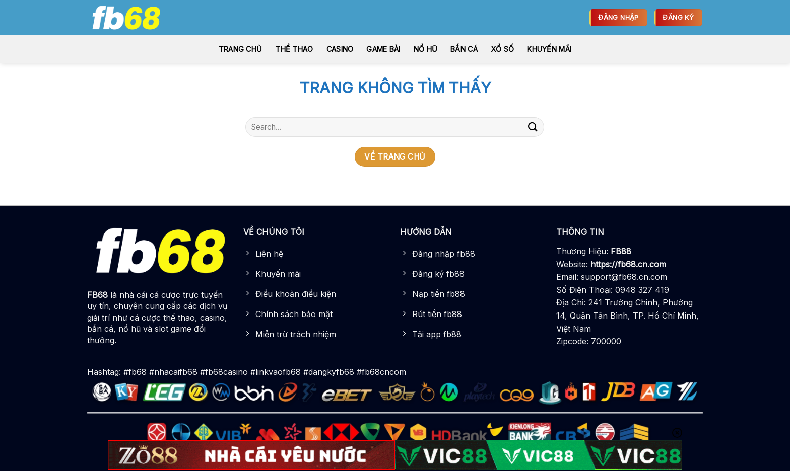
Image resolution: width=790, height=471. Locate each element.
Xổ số (502, 49)
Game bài (383, 49)
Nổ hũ (425, 49)
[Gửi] (532, 127)
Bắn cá (464, 49)
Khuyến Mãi (549, 49)
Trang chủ (240, 49)
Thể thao (294, 49)
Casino (340, 49)
